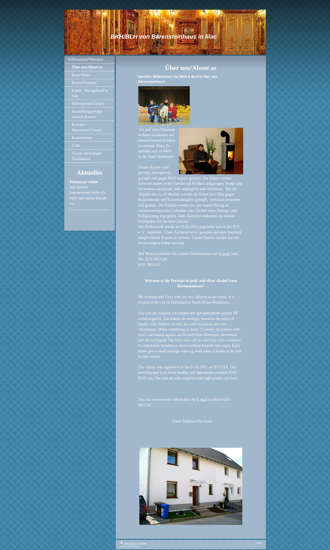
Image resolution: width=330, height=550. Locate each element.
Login (258, 542)
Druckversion (129, 543)
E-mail (224, 254)
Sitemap (143, 543)
